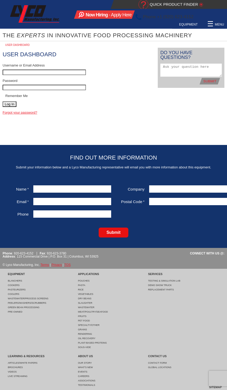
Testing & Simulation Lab (164, 280)
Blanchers (15, 280)
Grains (82, 329)
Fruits (82, 316)
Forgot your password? (20, 112)
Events (82, 371)
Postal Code (132, 201)
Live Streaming (18, 376)
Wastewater (86, 307)
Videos (12, 371)
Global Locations (160, 367)
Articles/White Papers (22, 363)
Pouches (84, 280)
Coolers (13, 294)
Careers (83, 376)
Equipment (87, 24)
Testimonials (86, 385)
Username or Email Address (24, 65)
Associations (86, 380)
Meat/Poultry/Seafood (93, 311)
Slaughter (85, 303)
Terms (45, 265)
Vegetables (85, 294)
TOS (67, 265)
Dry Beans (84, 298)
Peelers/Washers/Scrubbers (27, 303)
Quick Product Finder (174, 4)
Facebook (204, 17)
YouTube (222, 17)
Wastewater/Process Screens (28, 298)
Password (10, 81)
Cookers (14, 285)
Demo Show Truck (160, 285)
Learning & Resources (178, 24)
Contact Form (157, 363)
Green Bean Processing (24, 307)
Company (136, 189)
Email (23, 201)
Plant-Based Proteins (92, 343)
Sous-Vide (84, 347)
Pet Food (84, 320)
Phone (23, 214)
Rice (81, 289)
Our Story (85, 363)
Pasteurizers (17, 289)
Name (22, 189)
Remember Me (16, 96)
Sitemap (215, 387)
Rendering (85, 334)
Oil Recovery (86, 338)
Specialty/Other (88, 325)
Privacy (57, 265)
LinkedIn (213, 17)
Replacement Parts (161, 289)
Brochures (15, 367)
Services (142, 24)
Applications (115, 24)
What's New (85, 367)
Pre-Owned (15, 311)
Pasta (81, 285)
